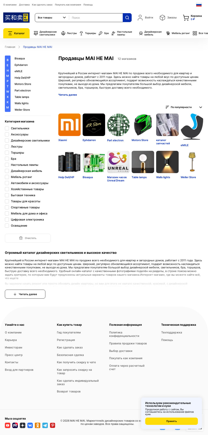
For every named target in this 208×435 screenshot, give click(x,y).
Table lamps (22, 97)
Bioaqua (20, 58)
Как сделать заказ (42, 4)
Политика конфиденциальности (124, 334)
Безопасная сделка (70, 355)
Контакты (11, 362)
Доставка (24, 4)
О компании (10, 4)
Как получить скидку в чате (76, 362)
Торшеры (87, 33)
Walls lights (22, 103)
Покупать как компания (68, 4)
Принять (171, 421)
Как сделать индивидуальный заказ (78, 382)
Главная (10, 46)
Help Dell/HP (22, 77)
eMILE (18, 71)
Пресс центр (14, 355)
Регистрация (66, 340)
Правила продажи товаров (128, 343)
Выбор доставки (120, 350)
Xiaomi (62, 140)
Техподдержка (171, 332)
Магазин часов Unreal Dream (117, 179)
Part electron (23, 90)
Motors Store (23, 84)
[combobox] (52, 17)
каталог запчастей (163, 141)
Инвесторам (13, 347)
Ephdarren (21, 64)
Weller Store (22, 109)
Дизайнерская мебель (150, 33)
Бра (103, 33)
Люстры (69, 33)
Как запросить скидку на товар (74, 371)
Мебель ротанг (178, 33)
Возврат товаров (69, 391)
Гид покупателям (69, 332)
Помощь (88, 4)
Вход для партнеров (19, 369)
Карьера (11, 340)
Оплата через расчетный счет (126, 367)
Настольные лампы (121, 33)
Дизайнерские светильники (45, 33)
